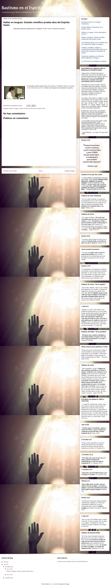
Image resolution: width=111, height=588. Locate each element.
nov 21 (9, 569)
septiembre (8, 578)
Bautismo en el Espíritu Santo (28, 7)
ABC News (48, 28)
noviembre (8, 566)
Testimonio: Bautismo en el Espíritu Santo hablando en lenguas (92, 57)
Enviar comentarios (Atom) (42, 177)
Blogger (67, 584)
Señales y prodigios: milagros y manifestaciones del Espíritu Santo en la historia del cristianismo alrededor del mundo (94, 50)
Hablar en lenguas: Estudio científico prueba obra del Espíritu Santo (27, 108)
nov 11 (9, 574)
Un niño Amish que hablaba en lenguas (93, 61)
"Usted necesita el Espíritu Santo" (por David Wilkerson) (72, 561)
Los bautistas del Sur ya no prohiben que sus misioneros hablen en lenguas (94, 43)
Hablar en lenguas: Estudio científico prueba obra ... (20, 571)
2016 (5, 562)
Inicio (41, 171)
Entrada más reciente (10, 171)
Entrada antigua (70, 171)
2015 (5, 564)
